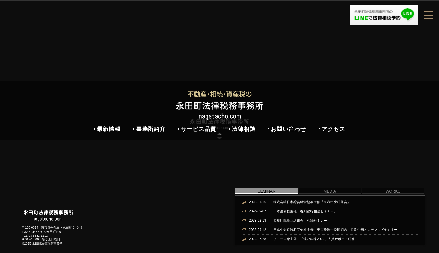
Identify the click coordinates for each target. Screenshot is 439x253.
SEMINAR (266, 191)
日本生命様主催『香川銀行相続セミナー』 (293, 211)
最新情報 (108, 129)
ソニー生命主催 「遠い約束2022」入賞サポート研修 (302, 239)
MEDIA (330, 191)
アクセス (333, 129)
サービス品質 (198, 129)
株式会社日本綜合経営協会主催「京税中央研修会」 (300, 202)
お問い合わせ (288, 129)
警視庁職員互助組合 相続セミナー (288, 220)
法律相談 (243, 129)
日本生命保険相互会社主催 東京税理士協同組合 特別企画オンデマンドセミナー (323, 229)
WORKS (393, 191)
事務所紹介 (150, 129)
